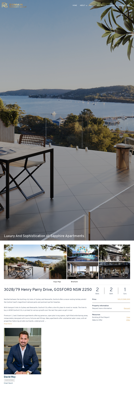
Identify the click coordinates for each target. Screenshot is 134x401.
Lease (112, 6)
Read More (8, 324)
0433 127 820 (9, 380)
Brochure (74, 282)
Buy (91, 6)
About (82, 6)
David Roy (10, 377)
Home (75, 6)
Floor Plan (57, 282)
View (128, 317)
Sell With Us (102, 6)
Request (127, 308)
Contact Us (124, 6)
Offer (128, 320)
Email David (8, 383)
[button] (86, 5)
